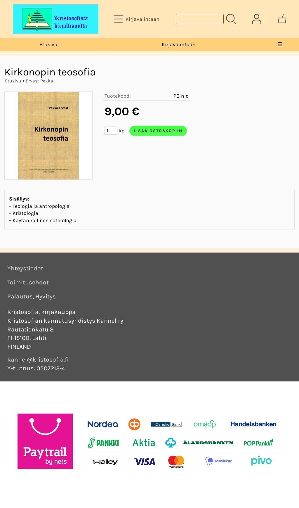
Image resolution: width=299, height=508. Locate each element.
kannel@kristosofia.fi (38, 359)
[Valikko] (279, 44)
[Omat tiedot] (256, 19)
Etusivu (48, 44)
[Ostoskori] (282, 19)
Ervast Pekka (39, 81)
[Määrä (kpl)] (111, 131)
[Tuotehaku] (200, 19)
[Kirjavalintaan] (137, 19)
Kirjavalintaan (179, 44)
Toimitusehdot (28, 282)
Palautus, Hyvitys (31, 296)
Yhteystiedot (25, 268)
